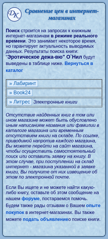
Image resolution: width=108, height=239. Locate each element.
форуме (31, 198)
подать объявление (45, 219)
